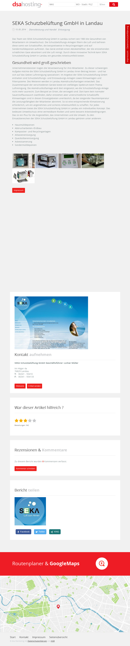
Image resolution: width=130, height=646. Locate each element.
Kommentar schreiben (25, 468)
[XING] (55, 531)
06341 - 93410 (25, 373)
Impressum (127, 56)
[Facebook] (23, 531)
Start (13, 637)
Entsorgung (64, 29)
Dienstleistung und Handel (43, 29)
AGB (53, 641)
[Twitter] (40, 531)
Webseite (20, 386)
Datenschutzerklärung (127, 37)
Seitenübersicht (58, 637)
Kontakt (23, 637)
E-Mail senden (34, 386)
